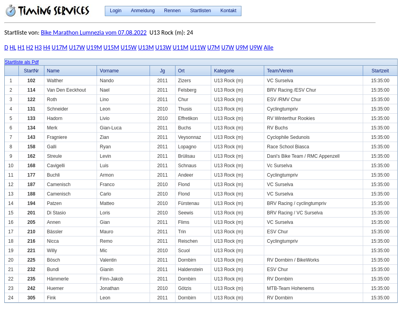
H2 (29, 47)
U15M (111, 47)
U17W (77, 47)
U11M (180, 47)
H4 (46, 47)
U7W (227, 47)
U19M (94, 47)
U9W (256, 47)
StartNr (31, 71)
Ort (181, 71)
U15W (129, 47)
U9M (242, 47)
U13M (146, 47)
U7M (213, 47)
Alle (269, 47)
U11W (198, 47)
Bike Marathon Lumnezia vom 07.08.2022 (93, 32)
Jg (162, 71)
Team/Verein (280, 71)
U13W (163, 47)
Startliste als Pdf (22, 62)
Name (53, 71)
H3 (38, 47)
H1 (21, 47)
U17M (60, 47)
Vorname (109, 71)
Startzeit (380, 71)
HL (12, 47)
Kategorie (224, 71)
